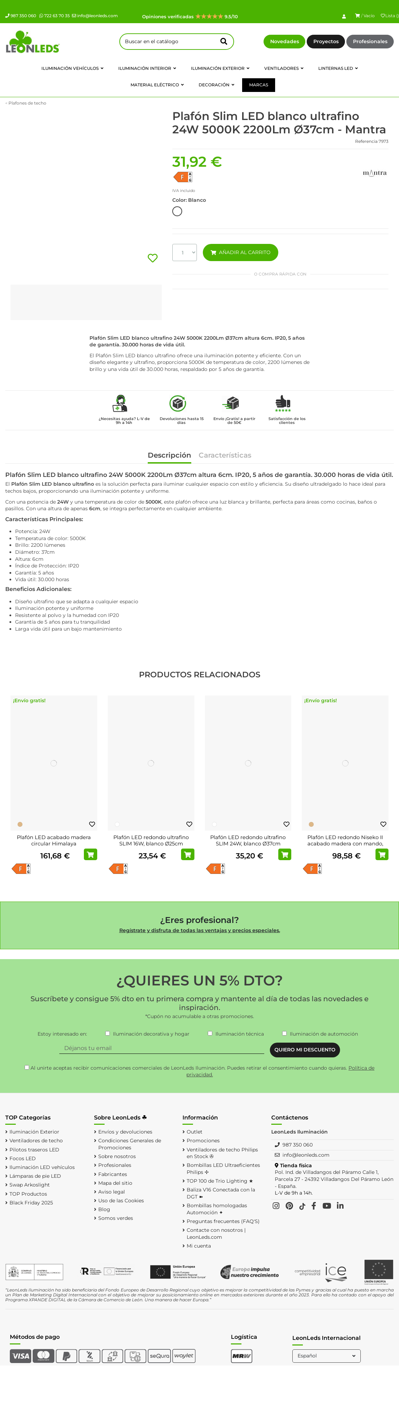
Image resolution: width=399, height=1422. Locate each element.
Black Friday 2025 (31, 1203)
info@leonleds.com (95, 15)
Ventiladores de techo (36, 1140)
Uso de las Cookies (121, 1200)
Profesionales (370, 41)
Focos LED (22, 1158)
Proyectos (326, 41)
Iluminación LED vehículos (42, 1167)
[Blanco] (117, 824)
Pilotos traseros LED (34, 1150)
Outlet (194, 1132)
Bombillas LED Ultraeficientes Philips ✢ (223, 1168)
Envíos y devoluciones (125, 1132)
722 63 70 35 (54, 15)
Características (225, 455)
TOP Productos (28, 1194)
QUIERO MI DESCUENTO (304, 1049)
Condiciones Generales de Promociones (129, 1144)
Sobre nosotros (117, 1156)
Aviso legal (111, 1192)
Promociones (203, 1140)
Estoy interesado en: (62, 1034)
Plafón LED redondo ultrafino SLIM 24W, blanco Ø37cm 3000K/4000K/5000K (248, 843)
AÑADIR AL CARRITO (240, 252)
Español (327, 1356)
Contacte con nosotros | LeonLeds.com (216, 1233)
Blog (104, 1209)
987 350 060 (20, 15)
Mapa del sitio (115, 1183)
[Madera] (20, 824)
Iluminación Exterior (34, 1132)
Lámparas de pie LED (35, 1176)
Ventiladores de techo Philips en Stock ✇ (222, 1153)
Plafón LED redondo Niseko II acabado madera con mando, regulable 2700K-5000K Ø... (345, 843)
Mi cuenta (199, 1246)
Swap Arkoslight (29, 1185)
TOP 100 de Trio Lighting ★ (220, 1181)
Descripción (169, 455)
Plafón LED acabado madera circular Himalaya (54, 840)
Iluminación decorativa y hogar (151, 1034)
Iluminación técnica (239, 1034)
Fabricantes (112, 1174)
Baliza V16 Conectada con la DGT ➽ (221, 1193)
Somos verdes (115, 1218)
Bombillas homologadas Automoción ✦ (217, 1209)
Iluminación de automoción (324, 1034)
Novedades (284, 41)
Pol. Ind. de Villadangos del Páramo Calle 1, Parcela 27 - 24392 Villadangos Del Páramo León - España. (334, 1179)
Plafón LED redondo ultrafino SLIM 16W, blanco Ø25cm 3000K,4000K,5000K (151, 843)
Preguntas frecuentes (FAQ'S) (223, 1221)
